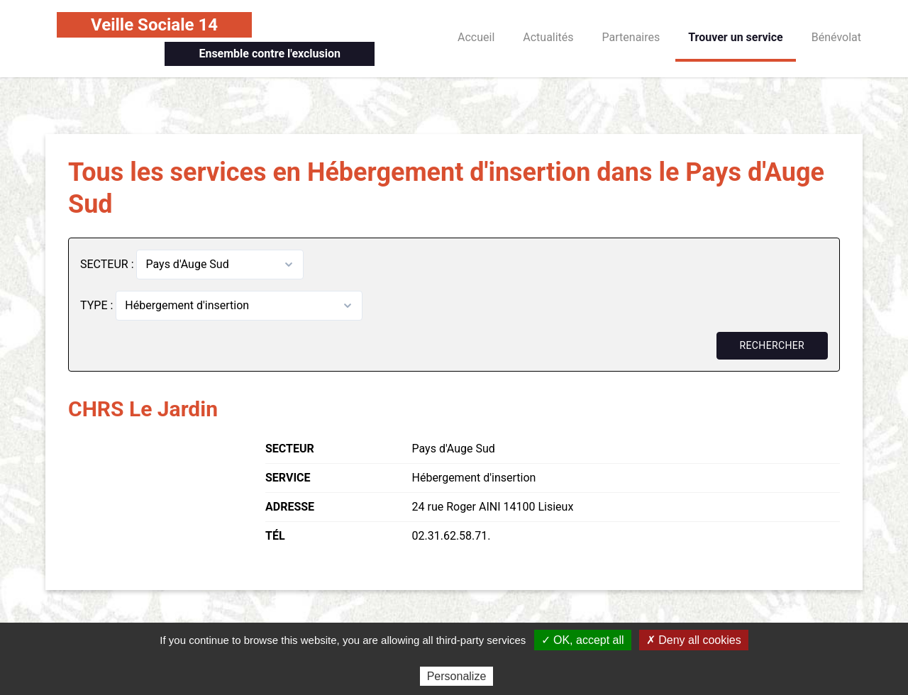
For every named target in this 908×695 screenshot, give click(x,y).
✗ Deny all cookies (693, 640)
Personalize (457, 676)
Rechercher (772, 345)
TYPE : (98, 305)
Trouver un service (735, 37)
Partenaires (631, 37)
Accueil (476, 37)
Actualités (548, 37)
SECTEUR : (108, 264)
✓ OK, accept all (582, 640)
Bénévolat (836, 37)
